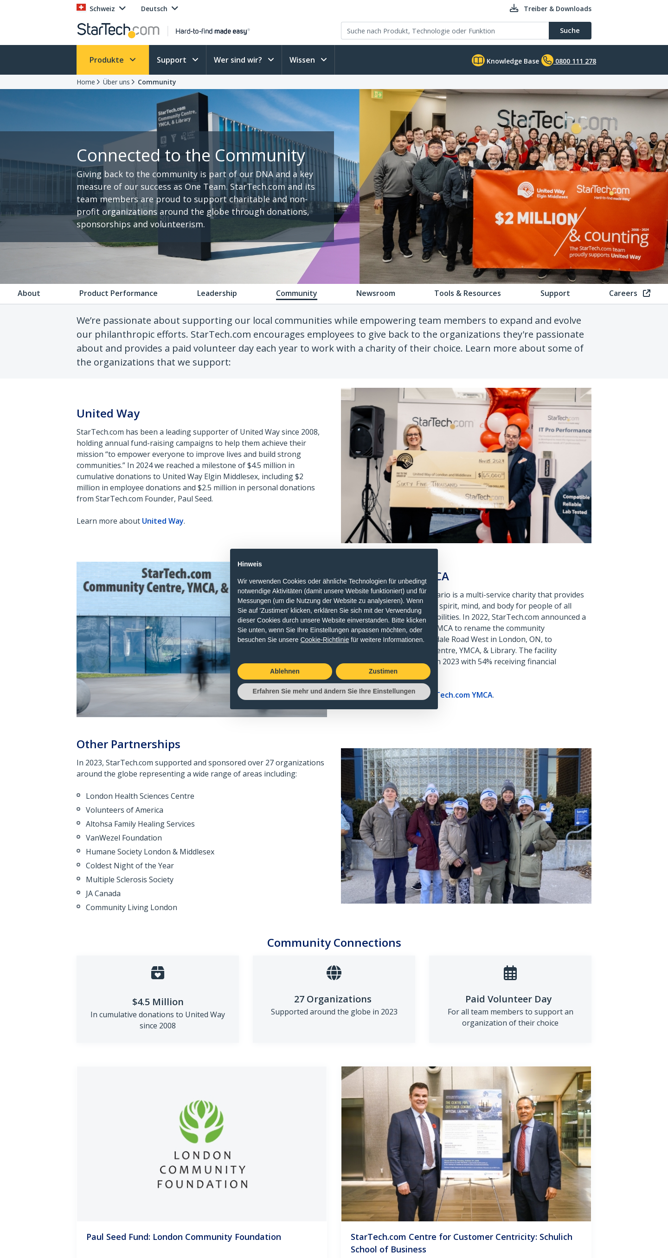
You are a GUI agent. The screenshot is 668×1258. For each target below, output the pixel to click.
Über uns (116, 81)
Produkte (108, 60)
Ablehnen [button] (285, 671)
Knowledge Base (505, 60)
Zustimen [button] (383, 671)
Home (86, 81)
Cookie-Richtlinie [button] (324, 639)
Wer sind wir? (239, 60)
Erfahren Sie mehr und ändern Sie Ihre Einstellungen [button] (334, 691)
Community (157, 81)
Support (172, 60)
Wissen (303, 60)
